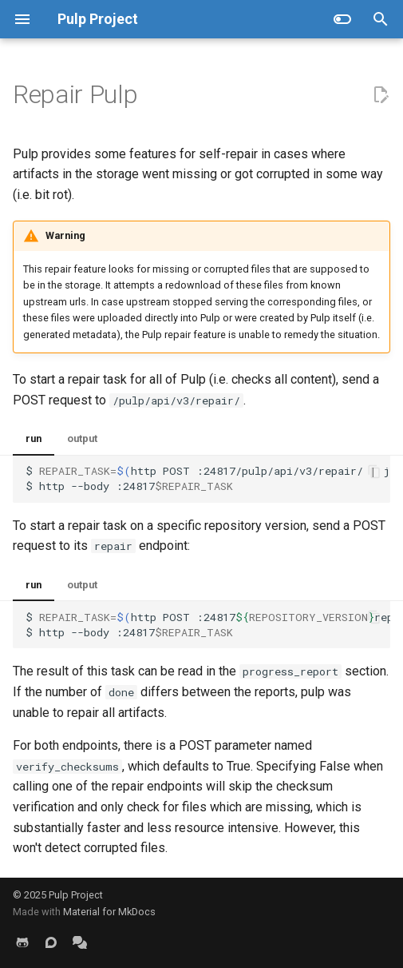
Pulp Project (76, 895)
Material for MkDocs (109, 912)
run (33, 438)
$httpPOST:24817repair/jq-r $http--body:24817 (208, 624)
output (82, 438)
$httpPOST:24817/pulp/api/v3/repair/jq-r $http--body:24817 (208, 478)
